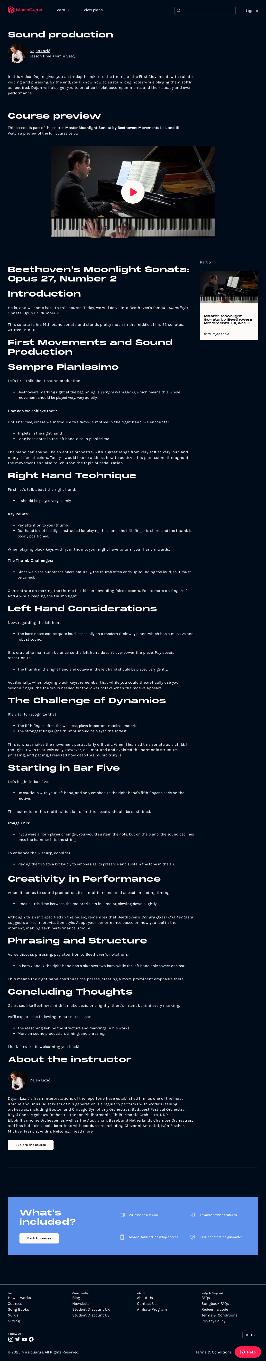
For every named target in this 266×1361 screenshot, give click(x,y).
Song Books (18, 1310)
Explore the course (31, 1145)
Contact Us (146, 1304)
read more (83, 1131)
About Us (145, 1298)
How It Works (19, 1298)
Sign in (251, 10)
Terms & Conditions (220, 1315)
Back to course (39, 1238)
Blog (76, 1298)
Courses (15, 1304)
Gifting (14, 1321)
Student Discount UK (91, 1310)
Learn (61, 10)
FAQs (206, 1298)
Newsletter (81, 1304)
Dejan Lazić (40, 50)
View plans (93, 10)
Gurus (13, 1315)
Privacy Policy (213, 1321)
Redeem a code (215, 1310)
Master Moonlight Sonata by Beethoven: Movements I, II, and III (228, 320)
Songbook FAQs (215, 1304)
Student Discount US (91, 1315)
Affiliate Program (152, 1310)
